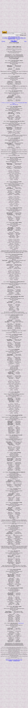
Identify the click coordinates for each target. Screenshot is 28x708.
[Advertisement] (14, 7)
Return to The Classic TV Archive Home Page (14, 659)
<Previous (3, 41)
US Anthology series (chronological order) (9, 37)
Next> (25, 41)
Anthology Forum (16, 660)
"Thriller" (14, 41)
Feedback (10, 660)
